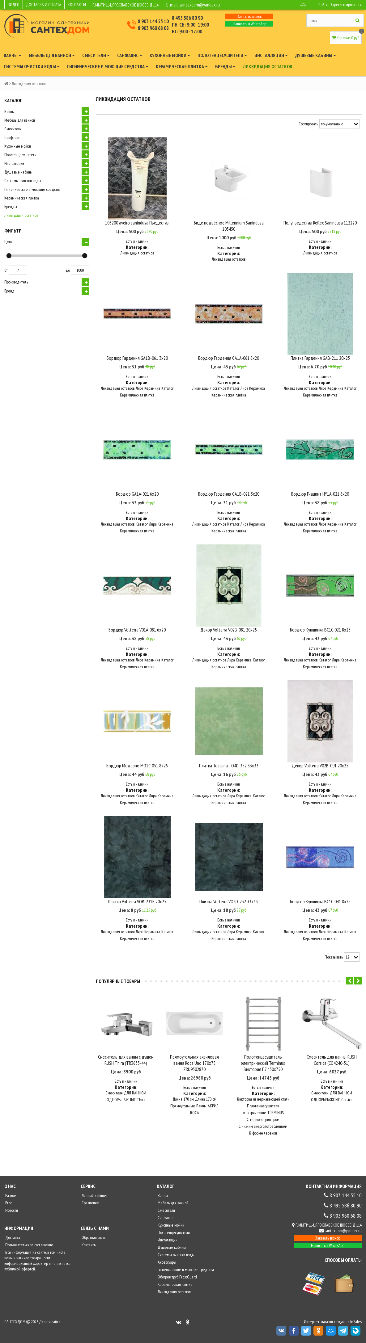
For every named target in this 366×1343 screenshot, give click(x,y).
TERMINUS (275, 1114)
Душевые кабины (315, 55)
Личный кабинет (94, 1197)
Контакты (88, 1246)
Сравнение (90, 1204)
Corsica (346, 1101)
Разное (10, 1197)
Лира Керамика (148, 389)
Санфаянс (129, 55)
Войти (323, 4)
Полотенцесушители (222, 55)
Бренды (225, 66)
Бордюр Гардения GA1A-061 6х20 (228, 359)
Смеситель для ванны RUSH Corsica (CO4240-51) (332, 1062)
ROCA (194, 1114)
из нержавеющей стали (271, 1101)
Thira (141, 1101)
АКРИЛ (213, 1107)
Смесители (96, 55)
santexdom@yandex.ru (200, 5)
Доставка (12, 1239)
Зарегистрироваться (346, 4)
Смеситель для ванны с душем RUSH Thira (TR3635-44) (126, 1062)
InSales (356, 1323)
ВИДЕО (13, 4)
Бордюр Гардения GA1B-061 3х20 (137, 359)
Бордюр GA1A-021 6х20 (137, 495)
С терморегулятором (263, 1121)
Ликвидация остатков (267, 66)
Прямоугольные (182, 1107)
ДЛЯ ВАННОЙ (135, 1094)
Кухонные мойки (170, 55)
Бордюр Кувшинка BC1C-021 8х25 (320, 631)
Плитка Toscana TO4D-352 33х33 (228, 768)
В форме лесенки (263, 1135)
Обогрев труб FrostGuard (177, 1279)
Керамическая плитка (182, 66)
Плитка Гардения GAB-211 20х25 (320, 359)
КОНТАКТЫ (77, 4)
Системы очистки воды (32, 66)
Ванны (12, 55)
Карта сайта (50, 1323)
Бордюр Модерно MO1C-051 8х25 (137, 768)
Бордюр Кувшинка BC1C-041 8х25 (320, 904)
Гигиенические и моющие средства (107, 66)
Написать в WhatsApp (249, 24)
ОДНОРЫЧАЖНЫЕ (121, 1101)
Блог (8, 1204)
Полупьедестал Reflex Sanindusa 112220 (320, 223)
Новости (11, 1212)
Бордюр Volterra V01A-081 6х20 (137, 631)
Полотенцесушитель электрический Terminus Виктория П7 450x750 (263, 1065)
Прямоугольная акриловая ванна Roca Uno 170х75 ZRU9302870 (194, 1065)
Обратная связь (93, 1239)
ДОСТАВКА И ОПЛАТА (43, 4)
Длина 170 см (183, 1101)
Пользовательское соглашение (28, 1246)
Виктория (244, 1101)
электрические (254, 1114)
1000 (80, 270)
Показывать (334, 960)
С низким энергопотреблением (263, 1128)
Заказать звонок (249, 16)
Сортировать (308, 124)
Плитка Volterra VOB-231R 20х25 (137, 904)
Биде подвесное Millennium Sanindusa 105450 (229, 226)
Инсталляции (271, 55)
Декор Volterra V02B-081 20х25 (228, 631)
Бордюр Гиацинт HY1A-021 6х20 (320, 495)
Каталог (167, 389)
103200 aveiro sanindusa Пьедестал (137, 223)
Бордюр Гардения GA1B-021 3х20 (228, 495)
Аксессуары (166, 1264)
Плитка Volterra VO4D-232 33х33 (228, 904)
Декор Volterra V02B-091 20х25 (320, 768)
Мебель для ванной (52, 55)
